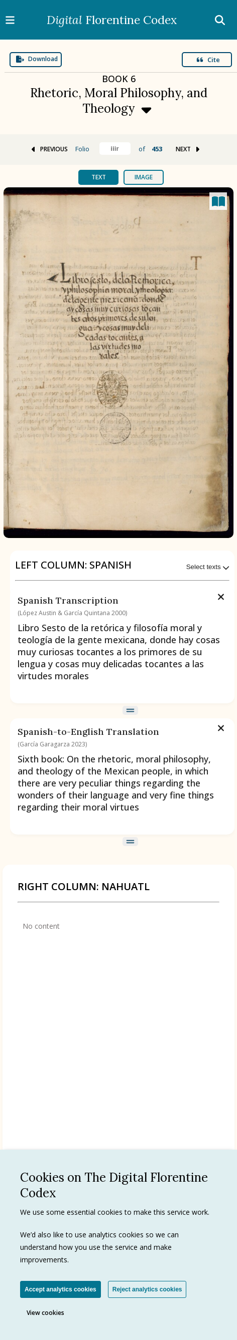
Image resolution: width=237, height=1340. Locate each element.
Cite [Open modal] (208, 59)
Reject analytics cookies (147, 1289)
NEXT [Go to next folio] (188, 149)
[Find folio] (115, 148)
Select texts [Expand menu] (208, 567)
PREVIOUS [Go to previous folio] (49, 149)
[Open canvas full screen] (218, 201)
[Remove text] (221, 596)
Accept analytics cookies (60, 1289)
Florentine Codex (112, 20)
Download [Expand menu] (37, 59)
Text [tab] (98, 177)
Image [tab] (144, 177)
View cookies (45, 1312)
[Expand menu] (118, 92)
